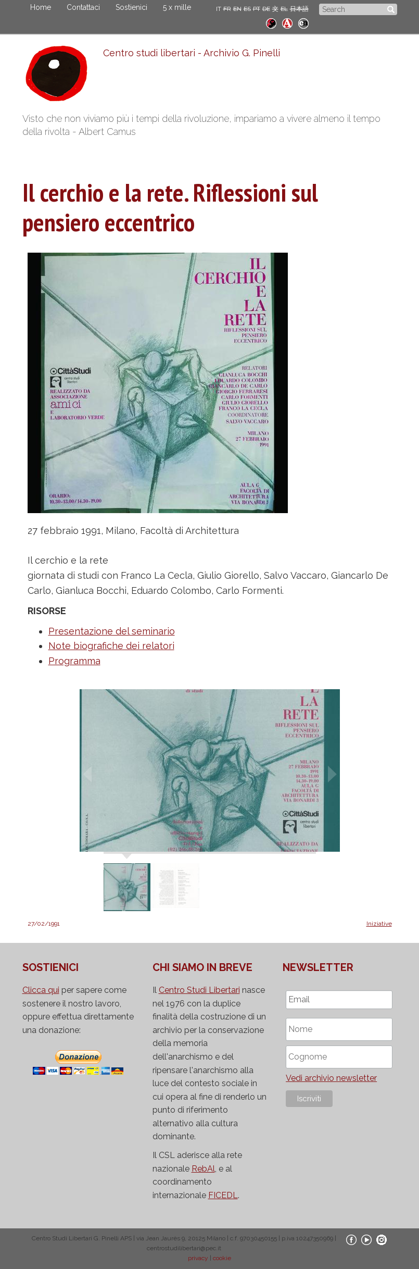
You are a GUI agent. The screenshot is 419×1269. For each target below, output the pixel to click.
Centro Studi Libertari (199, 990)
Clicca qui (40, 990)
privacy (198, 1258)
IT (218, 9)
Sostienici (131, 7)
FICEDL (223, 1195)
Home (40, 7)
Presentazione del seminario (111, 631)
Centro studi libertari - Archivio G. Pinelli (191, 52)
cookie (222, 1258)
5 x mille (177, 7)
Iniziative (379, 923)
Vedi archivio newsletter (331, 1078)
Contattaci (83, 7)
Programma (74, 660)
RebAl (203, 1169)
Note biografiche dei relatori (111, 645)
